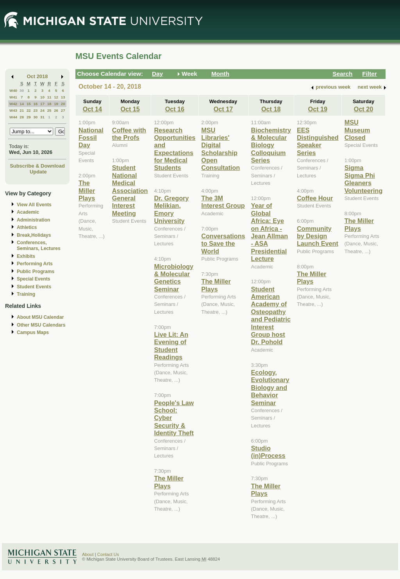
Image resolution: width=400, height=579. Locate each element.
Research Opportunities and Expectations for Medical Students (174, 149)
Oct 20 (363, 109)
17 (42, 104)
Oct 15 (129, 109)
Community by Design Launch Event (317, 236)
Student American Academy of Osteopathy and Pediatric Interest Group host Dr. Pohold (271, 316)
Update (38, 172)
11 (49, 97)
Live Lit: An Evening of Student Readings (171, 346)
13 (63, 97)
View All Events (34, 204)
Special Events (33, 279)
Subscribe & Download (37, 166)
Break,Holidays (34, 235)
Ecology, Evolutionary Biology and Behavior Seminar (270, 387)
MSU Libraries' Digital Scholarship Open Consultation (220, 149)
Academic (28, 212)
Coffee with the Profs (129, 134)
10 (42, 97)
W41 (13, 97)
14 (22, 104)
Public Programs (35, 271)
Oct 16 (174, 109)
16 (35, 104)
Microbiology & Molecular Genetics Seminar (173, 278)
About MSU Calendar (40, 317)
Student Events (34, 287)
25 (49, 110)
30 (22, 90)
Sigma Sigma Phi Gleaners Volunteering (364, 179)
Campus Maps (33, 332)
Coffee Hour (315, 198)
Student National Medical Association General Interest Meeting (130, 190)
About (88, 554)
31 (42, 117)
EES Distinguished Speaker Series (318, 141)
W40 (13, 90)
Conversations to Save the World (223, 243)
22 (29, 110)
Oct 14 (92, 109)
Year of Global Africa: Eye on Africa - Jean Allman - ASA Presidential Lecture (269, 232)
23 (35, 110)
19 (56, 104)
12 (56, 97)
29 (29, 117)
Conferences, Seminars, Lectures (39, 245)
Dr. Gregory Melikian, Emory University (171, 209)
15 (29, 104)
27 (63, 110)
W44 (13, 117)
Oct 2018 (37, 76)
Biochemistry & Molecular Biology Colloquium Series (271, 145)
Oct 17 (223, 109)
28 (22, 117)
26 (56, 110)
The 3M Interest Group (223, 202)
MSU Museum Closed (357, 130)
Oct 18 (270, 109)
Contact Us (108, 554)
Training (26, 294)
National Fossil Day (91, 138)
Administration (33, 220)
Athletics (27, 227)
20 (63, 104)
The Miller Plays (87, 190)
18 (49, 104)
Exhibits (26, 256)
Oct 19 (317, 109)
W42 (13, 104)
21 (22, 110)
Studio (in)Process (268, 452)
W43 (13, 110)
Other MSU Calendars (41, 325)
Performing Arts (35, 263)
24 (42, 110)
